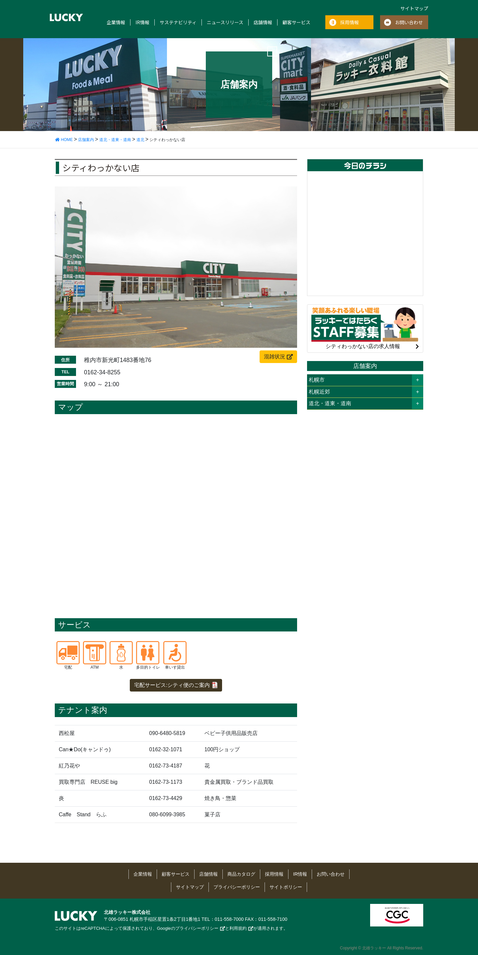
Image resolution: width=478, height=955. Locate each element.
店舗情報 (263, 22)
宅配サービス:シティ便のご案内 (172, 685)
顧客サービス (296, 22)
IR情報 (142, 22)
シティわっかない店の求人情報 (365, 328)
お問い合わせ (409, 22)
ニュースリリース (225, 22)
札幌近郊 (319, 392)
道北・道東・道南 (330, 403)
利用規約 (238, 928)
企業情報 (116, 22)
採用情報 (349, 22)
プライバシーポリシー (236, 887)
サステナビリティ (178, 22)
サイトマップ (414, 8)
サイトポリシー (286, 887)
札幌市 (317, 380)
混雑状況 (274, 356)
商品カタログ (241, 874)
